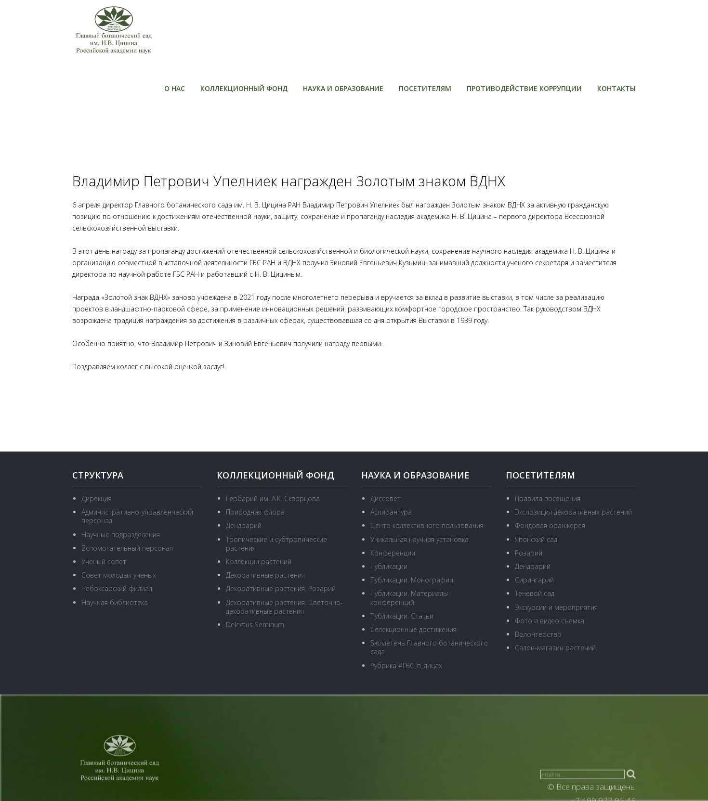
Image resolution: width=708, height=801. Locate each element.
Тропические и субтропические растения (276, 544)
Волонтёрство (538, 634)
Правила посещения (547, 498)
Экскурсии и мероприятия (556, 607)
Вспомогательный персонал (127, 548)
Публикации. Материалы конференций (409, 598)
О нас (174, 88)
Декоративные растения (265, 575)
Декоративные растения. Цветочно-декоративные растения (284, 607)
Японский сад (536, 539)
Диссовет (385, 498)
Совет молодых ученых (118, 575)
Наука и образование (343, 88)
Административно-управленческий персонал (137, 516)
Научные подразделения (120, 534)
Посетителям (425, 88)
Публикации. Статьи (401, 615)
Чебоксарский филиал (116, 588)
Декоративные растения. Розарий (281, 588)
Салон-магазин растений (555, 647)
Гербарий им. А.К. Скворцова (273, 498)
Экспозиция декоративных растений (573, 512)
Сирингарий (534, 579)
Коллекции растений (258, 561)
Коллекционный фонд (244, 88)
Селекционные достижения (413, 629)
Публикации (388, 566)
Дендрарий (244, 525)
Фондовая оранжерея (550, 525)
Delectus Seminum (255, 624)
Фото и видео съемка (549, 620)
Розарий (528, 552)
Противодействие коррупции (524, 88)
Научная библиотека (114, 602)
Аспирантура (391, 512)
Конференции (392, 552)
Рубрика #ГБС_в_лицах (406, 665)
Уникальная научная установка (419, 539)
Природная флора (255, 512)
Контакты (616, 88)
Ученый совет (103, 561)
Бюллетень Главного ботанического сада (429, 647)
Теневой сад (534, 593)
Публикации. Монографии (411, 579)
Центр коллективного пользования (427, 525)
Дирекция (96, 498)
